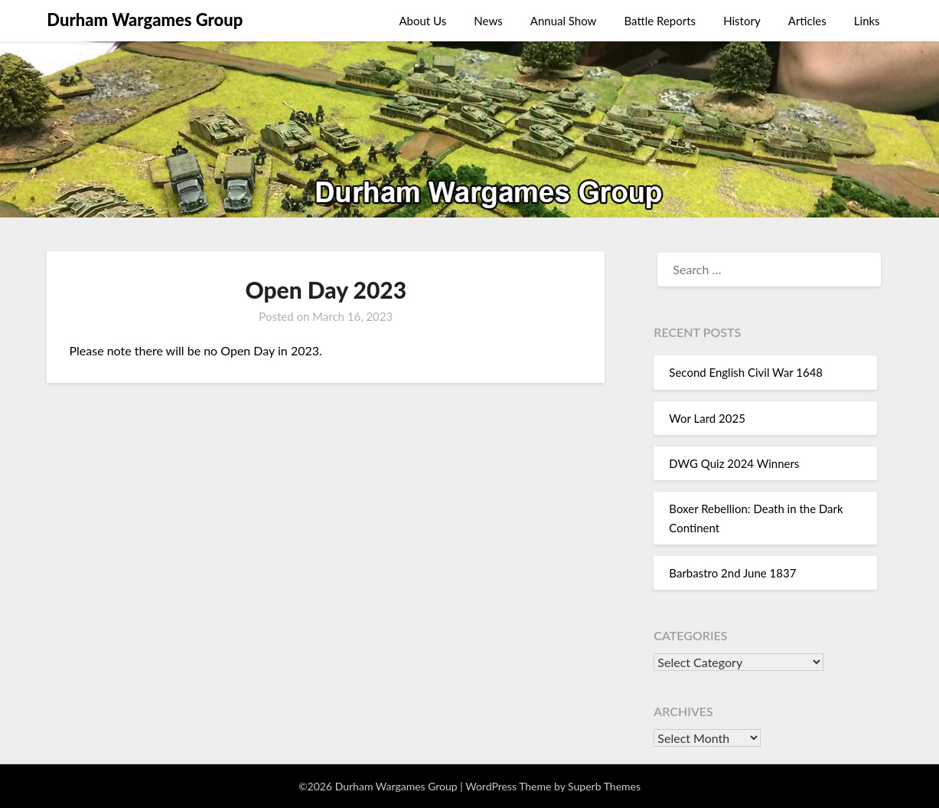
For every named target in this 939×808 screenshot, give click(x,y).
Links (867, 21)
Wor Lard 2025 (707, 418)
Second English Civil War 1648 (746, 372)
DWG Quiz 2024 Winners (734, 463)
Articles (807, 21)
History (741, 21)
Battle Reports (660, 21)
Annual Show (563, 21)
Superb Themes (604, 786)
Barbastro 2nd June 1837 (732, 573)
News (488, 21)
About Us (422, 21)
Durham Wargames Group (145, 19)
